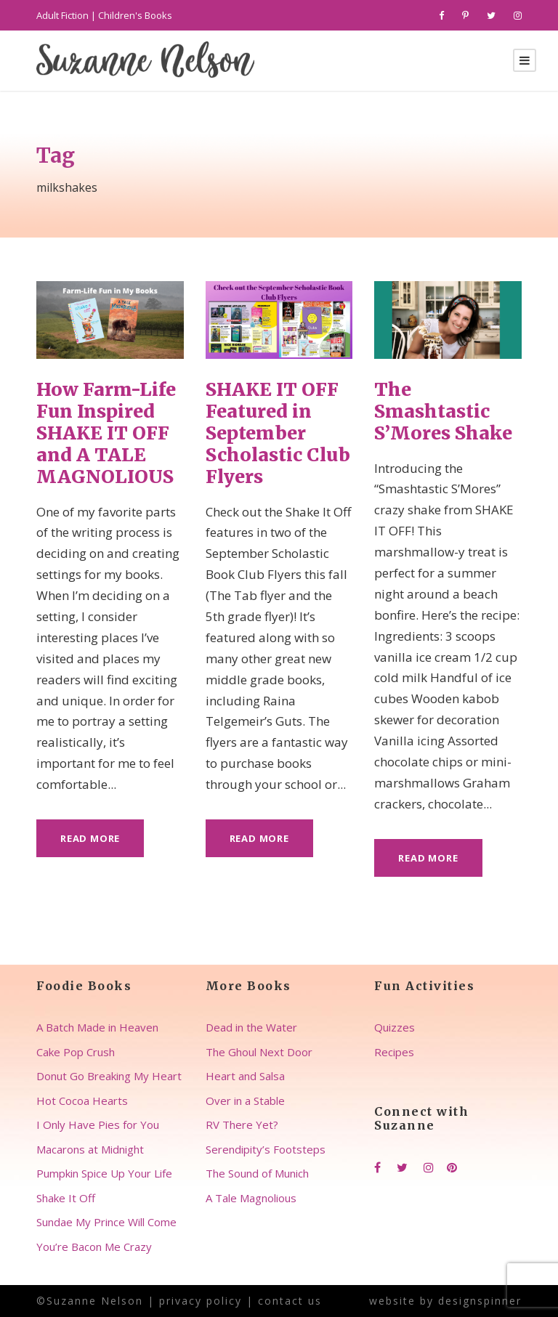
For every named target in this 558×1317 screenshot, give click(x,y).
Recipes (394, 1052)
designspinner (480, 1301)
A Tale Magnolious (251, 1198)
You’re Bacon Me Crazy (94, 1246)
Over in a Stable (245, 1100)
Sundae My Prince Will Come (106, 1222)
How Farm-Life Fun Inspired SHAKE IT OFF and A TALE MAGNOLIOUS (106, 433)
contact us (290, 1301)
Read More (90, 838)
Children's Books (135, 15)
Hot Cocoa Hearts (82, 1100)
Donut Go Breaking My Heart (109, 1076)
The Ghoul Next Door (259, 1052)
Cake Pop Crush (75, 1052)
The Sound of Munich (257, 1173)
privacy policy (200, 1301)
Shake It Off (65, 1198)
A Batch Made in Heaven (97, 1027)
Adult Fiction (62, 15)
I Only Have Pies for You (97, 1124)
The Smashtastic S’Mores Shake (443, 411)
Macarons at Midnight (90, 1149)
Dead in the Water (251, 1027)
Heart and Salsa (245, 1076)
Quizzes (394, 1027)
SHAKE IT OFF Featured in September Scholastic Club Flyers (278, 433)
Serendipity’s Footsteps (266, 1149)
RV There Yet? (242, 1124)
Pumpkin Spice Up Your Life (104, 1173)
